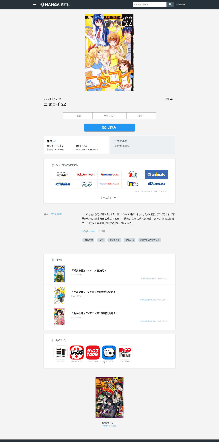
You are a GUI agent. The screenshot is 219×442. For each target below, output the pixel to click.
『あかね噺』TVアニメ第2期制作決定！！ (94, 313)
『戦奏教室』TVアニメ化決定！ (89, 270)
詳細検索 (182, 4)
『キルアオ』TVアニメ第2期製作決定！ (93, 292)
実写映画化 (114, 240)
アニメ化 (130, 240)
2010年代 (89, 240)
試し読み (109, 128)
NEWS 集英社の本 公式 (148, 278)
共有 (167, 99)
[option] (109, 52)
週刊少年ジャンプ (91, 231)
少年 (101, 240)
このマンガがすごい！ (150, 240)
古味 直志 (56, 214)
